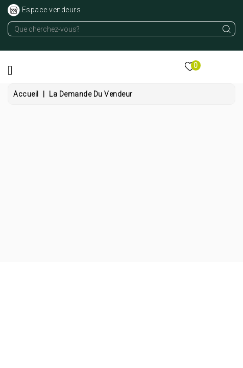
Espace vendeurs (51, 10)
